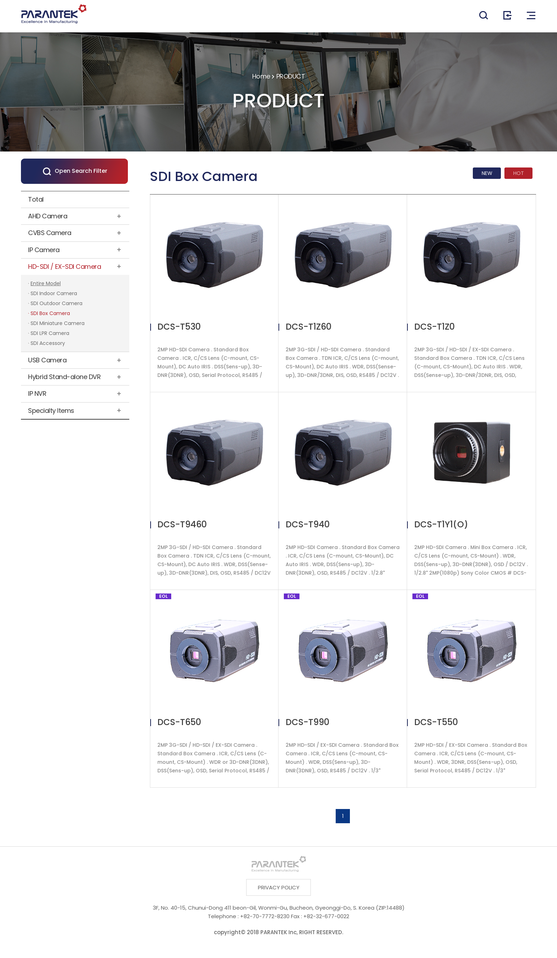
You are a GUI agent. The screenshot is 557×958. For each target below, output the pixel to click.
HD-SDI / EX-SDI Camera (64, 266)
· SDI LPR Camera (48, 333)
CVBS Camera (49, 232)
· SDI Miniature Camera (56, 323)
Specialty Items (51, 410)
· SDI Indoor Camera (52, 293)
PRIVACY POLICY (278, 887)
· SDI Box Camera (49, 313)
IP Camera (44, 249)
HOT (518, 173)
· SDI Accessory (46, 343)
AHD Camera (47, 216)
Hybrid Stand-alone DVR (64, 376)
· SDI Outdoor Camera (55, 303)
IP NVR (37, 393)
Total (36, 199)
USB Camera (47, 360)
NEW (487, 173)
